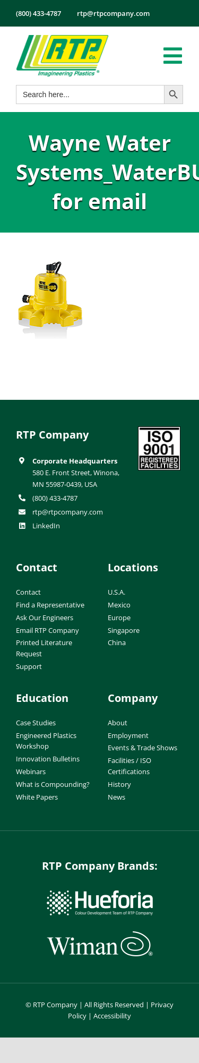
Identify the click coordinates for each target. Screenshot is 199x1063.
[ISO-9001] (159, 430)
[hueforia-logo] (100, 895)
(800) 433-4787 (54, 498)
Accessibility (112, 1016)
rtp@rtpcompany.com (67, 512)
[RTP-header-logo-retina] (62, 39)
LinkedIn (46, 525)
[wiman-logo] (100, 935)
